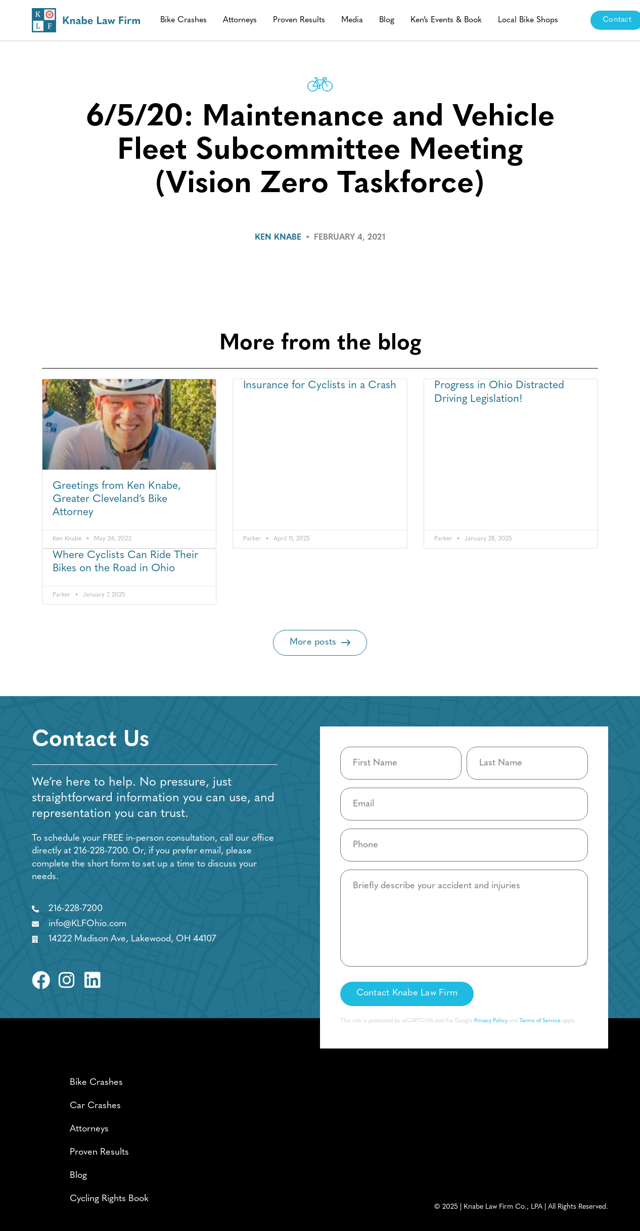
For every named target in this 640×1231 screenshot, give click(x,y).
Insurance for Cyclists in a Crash (319, 385)
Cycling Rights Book (109, 1199)
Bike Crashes (183, 20)
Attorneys (240, 20)
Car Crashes (95, 1106)
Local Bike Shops (528, 20)
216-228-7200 (100, 851)
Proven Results (299, 20)
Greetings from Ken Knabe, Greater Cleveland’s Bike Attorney (117, 499)
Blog (386, 20)
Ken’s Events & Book (446, 20)
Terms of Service (540, 1021)
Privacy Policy (491, 1021)
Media (352, 20)
